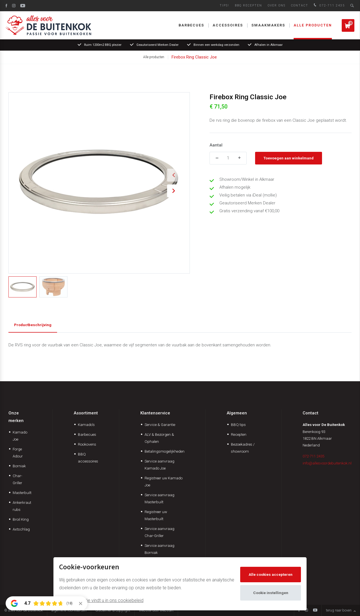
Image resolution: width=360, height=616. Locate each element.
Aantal (216, 145)
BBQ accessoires (88, 457)
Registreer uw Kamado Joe (164, 481)
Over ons (276, 5)
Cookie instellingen (270, 592)
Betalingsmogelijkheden (164, 451)
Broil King (21, 519)
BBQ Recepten (248, 5)
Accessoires (228, 25)
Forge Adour (18, 452)
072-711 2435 (328, 5)
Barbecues (191, 25)
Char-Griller (17, 479)
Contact (299, 5)
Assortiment (86, 413)
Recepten (238, 434)
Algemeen (237, 413)
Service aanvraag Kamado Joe (159, 464)
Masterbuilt (22, 492)
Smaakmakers (268, 25)
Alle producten (313, 25)
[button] (173, 175)
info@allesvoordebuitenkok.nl (327, 463)
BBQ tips (238, 424)
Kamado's (86, 424)
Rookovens (87, 444)
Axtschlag (21, 529)
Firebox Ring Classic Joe (194, 57)
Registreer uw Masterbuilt (156, 515)
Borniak (19, 466)
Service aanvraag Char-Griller (159, 532)
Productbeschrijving (32, 324)
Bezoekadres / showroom (243, 447)
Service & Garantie (160, 424)
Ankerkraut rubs (22, 506)
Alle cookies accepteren (270, 574)
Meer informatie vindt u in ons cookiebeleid (101, 600)
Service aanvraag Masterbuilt (159, 498)
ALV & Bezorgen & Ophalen (159, 438)
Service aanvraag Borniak (159, 549)
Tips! (224, 5)
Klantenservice (155, 413)
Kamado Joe (20, 435)
